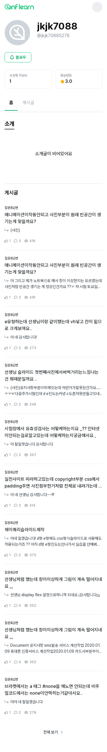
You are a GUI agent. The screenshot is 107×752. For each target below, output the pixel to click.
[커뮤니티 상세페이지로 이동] (53, 224)
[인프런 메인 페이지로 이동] (33, 6)
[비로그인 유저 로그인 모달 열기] (18, 57)
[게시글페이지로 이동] (28, 102)
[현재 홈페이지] (11, 102)
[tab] (9, 124)
